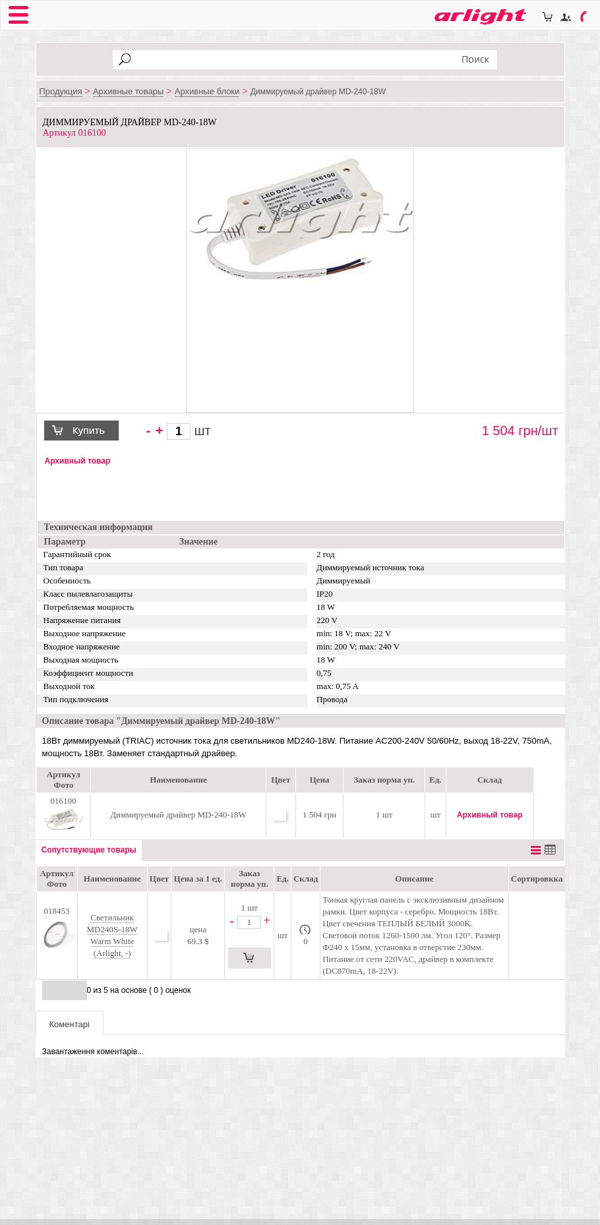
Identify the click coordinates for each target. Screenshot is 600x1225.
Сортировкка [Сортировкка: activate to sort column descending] (537, 878)
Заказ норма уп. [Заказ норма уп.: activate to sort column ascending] (249, 878)
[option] (300, 220)
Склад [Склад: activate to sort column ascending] (305, 878)
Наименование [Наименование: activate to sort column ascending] (112, 878)
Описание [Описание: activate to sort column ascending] (414, 878)
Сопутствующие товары (89, 849)
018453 (57, 934)
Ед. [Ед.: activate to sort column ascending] (282, 878)
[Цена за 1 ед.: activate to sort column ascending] (198, 878)
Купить (86, 432)
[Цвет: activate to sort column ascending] (159, 878)
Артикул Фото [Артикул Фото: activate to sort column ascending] (56, 878)
